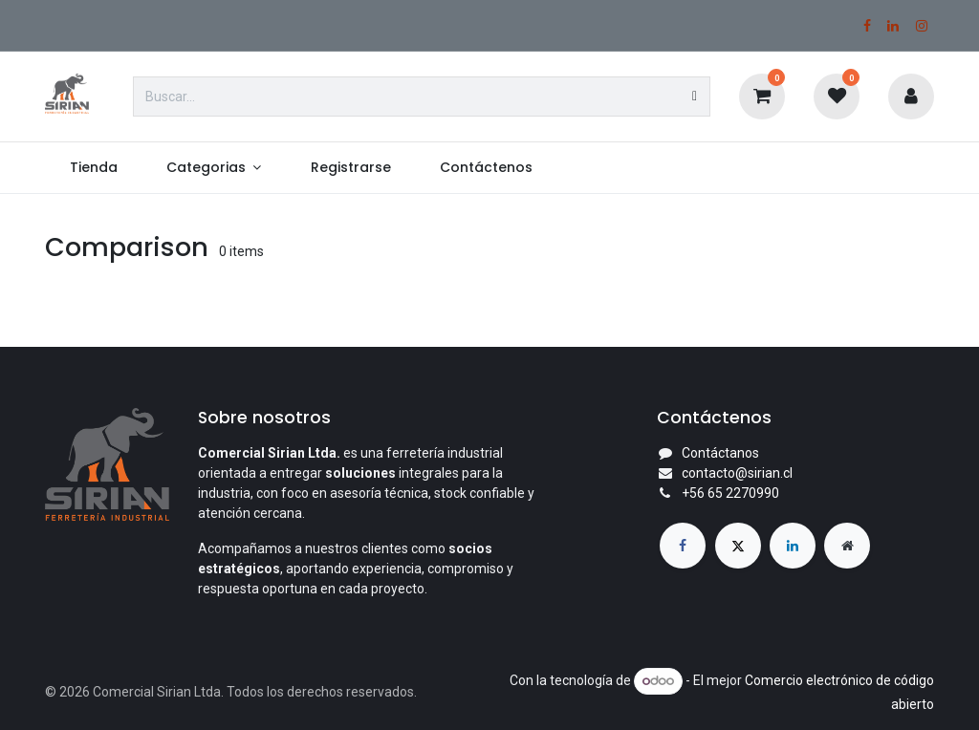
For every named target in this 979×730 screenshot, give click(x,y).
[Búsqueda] (694, 96)
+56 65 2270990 (730, 493)
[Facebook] (867, 25)
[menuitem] (93, 167)
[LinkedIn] (893, 25)
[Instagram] (921, 25)
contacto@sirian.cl (737, 473)
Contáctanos (720, 453)
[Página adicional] (847, 546)
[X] (738, 546)
